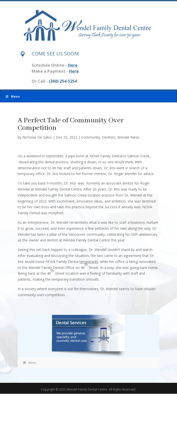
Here (73, 65)
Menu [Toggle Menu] (12, 96)
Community (90, 137)
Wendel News (128, 137)
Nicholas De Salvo (37, 137)
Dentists (108, 137)
